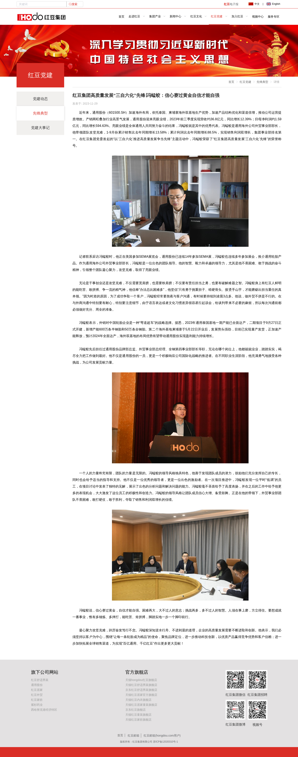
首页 (121, 16)
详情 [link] (276, 81)
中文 (254, 3)
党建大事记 (40, 128)
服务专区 (273, 16)
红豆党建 (245, 81)
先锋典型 (40, 113)
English (273, 3)
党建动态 (40, 99)
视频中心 (258, 16)
